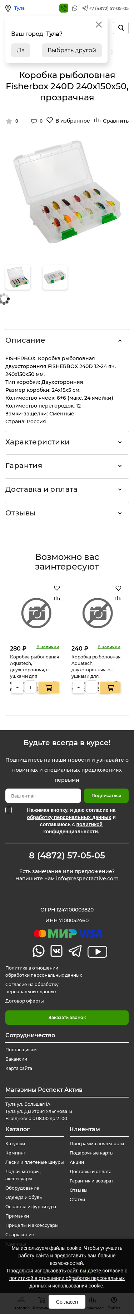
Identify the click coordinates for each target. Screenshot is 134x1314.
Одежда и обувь (23, 1197)
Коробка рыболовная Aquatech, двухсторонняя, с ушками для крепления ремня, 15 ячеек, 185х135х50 (34, 673)
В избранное (72, 121)
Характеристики (37, 442)
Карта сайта (18, 1068)
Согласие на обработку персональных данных (32, 988)
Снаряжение (19, 1234)
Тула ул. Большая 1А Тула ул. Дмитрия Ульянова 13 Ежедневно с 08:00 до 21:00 (38, 1111)
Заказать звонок (67, 1017)
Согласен (67, 1302)
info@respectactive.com (87, 878)
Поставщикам (21, 1049)
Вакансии (16, 1059)
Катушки (15, 1143)
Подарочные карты (92, 1153)
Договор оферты (24, 1001)
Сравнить (116, 121)
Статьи (77, 1199)
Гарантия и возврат (91, 1181)
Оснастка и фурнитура (30, 1206)
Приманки (17, 1216)
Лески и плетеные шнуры (34, 1162)
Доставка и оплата (41, 489)
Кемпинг (15, 1153)
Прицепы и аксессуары (32, 1225)
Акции (77, 1162)
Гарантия (23, 465)
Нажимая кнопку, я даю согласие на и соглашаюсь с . (71, 820)
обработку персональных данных (69, 817)
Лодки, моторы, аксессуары (23, 1175)
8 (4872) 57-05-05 (67, 855)
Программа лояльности (97, 1143)
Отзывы (20, 513)
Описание (25, 340)
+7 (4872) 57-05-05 (109, 8)
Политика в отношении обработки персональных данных (43, 971)
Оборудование (22, 1188)
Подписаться (106, 795)
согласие (113, 1270)
